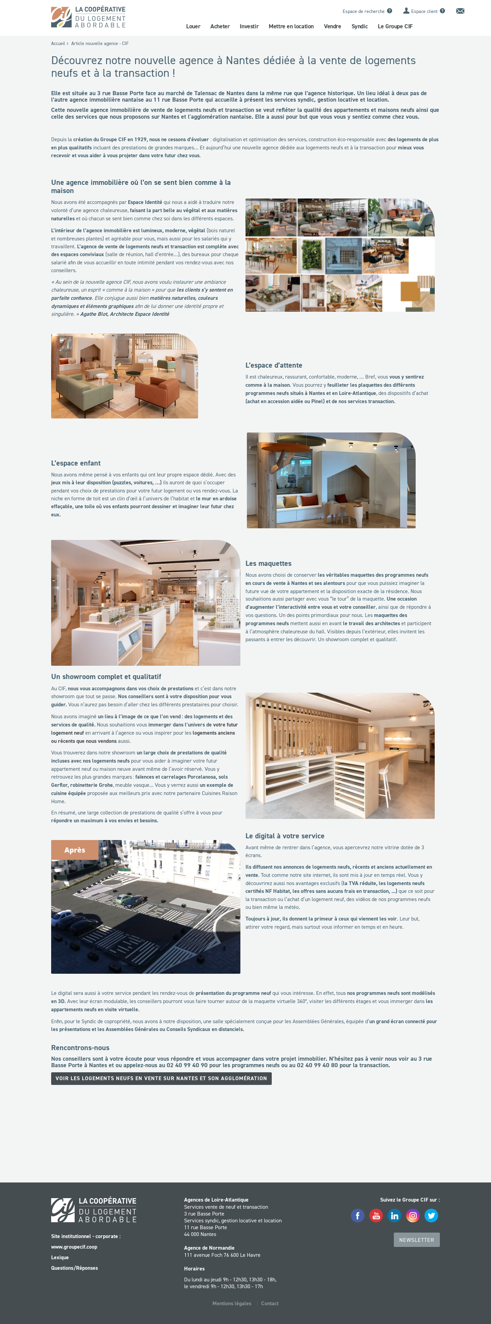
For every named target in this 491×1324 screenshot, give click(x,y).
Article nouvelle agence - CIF (100, 43)
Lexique (60, 1257)
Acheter (219, 26)
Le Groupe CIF (395, 26)
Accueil (58, 43)
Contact (270, 1303)
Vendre (332, 26)
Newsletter (416, 1239)
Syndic (360, 26)
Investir (249, 26)
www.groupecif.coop (74, 1246)
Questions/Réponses (74, 1267)
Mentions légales (231, 1303)
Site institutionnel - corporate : (86, 1235)
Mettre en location (291, 26)
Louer (193, 26)
